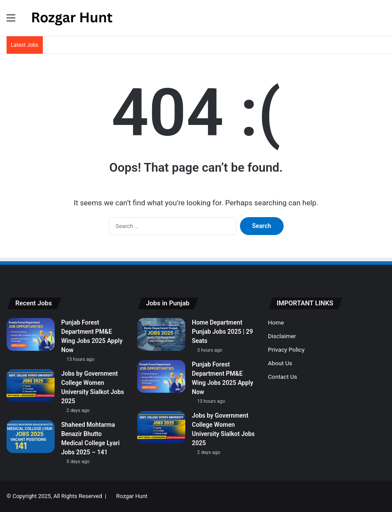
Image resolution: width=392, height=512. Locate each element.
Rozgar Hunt (132, 496)
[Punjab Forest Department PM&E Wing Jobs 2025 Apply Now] (31, 334)
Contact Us (282, 376)
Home (276, 322)
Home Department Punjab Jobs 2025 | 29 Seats (222, 331)
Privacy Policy (286, 349)
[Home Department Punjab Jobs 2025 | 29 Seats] (161, 334)
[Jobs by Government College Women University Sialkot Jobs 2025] (31, 385)
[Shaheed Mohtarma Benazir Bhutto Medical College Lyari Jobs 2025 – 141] (31, 436)
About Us (280, 363)
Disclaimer (282, 335)
